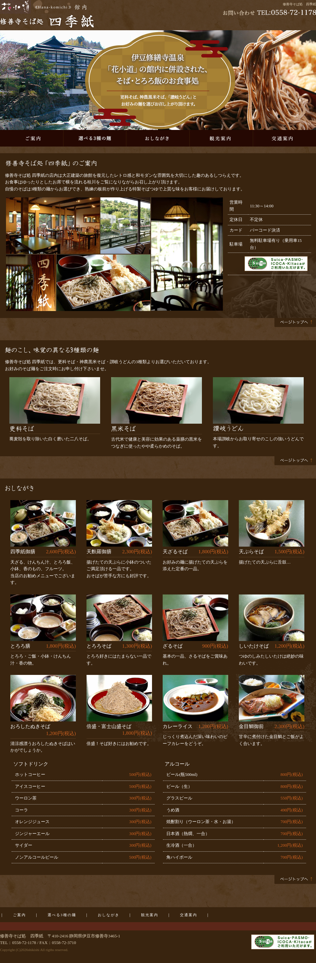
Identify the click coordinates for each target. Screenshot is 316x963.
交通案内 (284, 138)
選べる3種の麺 (94, 138)
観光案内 (221, 138)
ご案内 (31, 138)
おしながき (158, 138)
